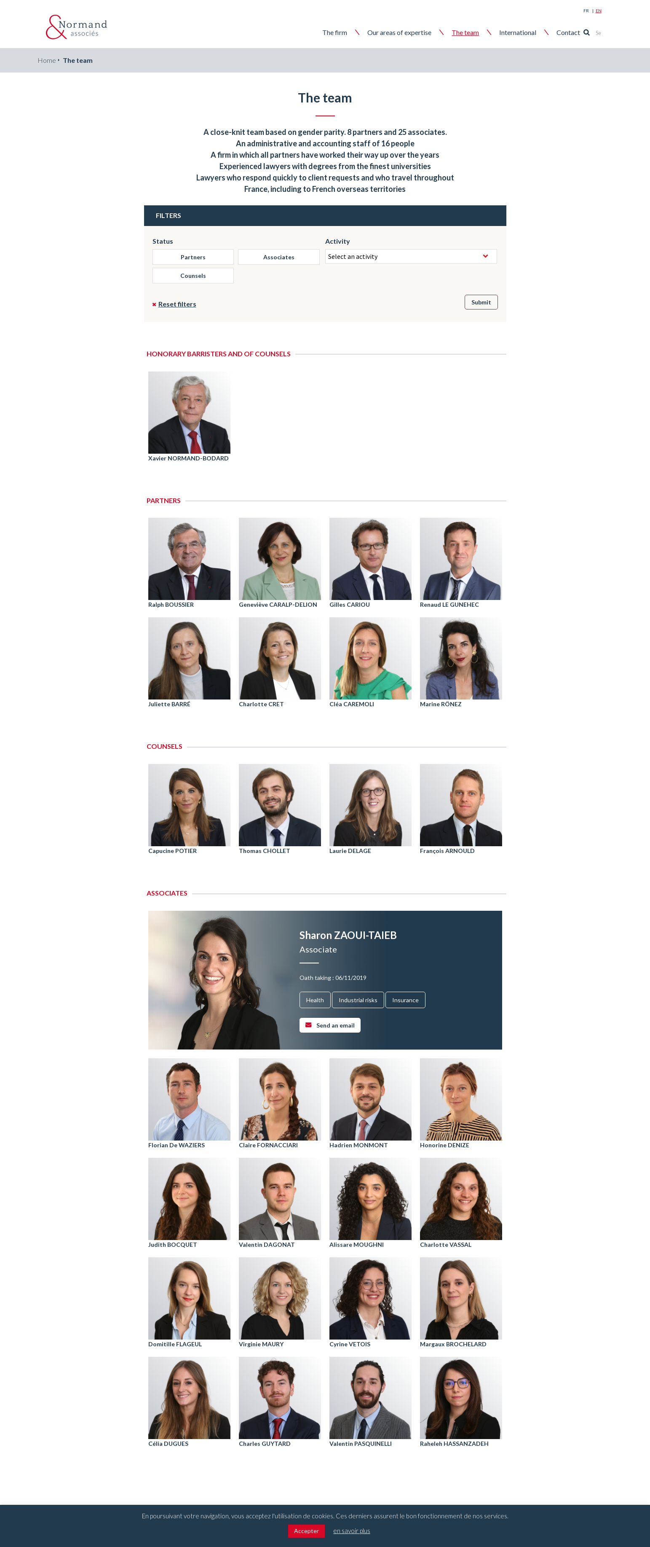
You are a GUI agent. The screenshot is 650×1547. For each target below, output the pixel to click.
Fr (586, 10)
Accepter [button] (306, 1530)
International (529, 32)
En (599, 10)
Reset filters (177, 304)
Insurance (405, 1000)
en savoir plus (351, 1530)
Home (46, 60)
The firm (346, 32)
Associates (278, 257)
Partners (193, 257)
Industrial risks (358, 1000)
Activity (337, 241)
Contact (580, 32)
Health (315, 1000)
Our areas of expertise (412, 32)
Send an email (335, 1025)
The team (477, 32)
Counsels (193, 275)
